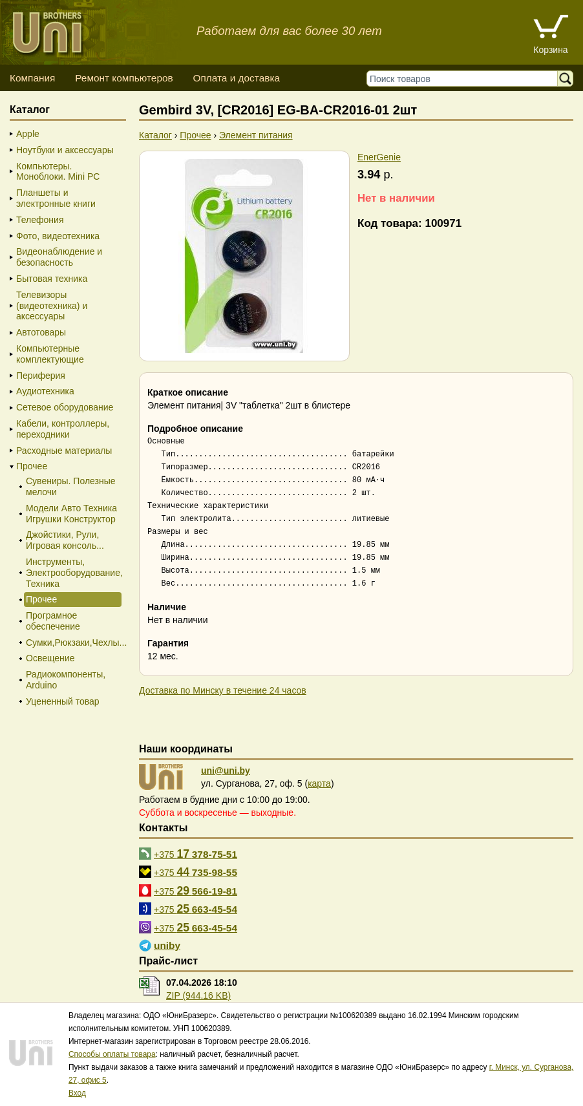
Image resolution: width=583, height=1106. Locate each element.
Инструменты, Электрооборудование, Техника (73, 573)
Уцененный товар (63, 701)
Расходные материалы (64, 450)
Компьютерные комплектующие (50, 354)
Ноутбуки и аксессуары (65, 150)
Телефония (39, 220)
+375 (195, 853)
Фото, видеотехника (58, 236)
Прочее (31, 466)
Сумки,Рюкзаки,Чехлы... (73, 642)
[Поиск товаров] (465, 78)
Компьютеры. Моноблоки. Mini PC (58, 171)
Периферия (40, 375)
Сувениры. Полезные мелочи (71, 486)
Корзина (550, 50)
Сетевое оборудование (64, 407)
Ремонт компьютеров (124, 77)
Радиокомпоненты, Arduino (65, 679)
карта (319, 783)
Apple (27, 134)
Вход (77, 1093)
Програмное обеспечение (53, 621)
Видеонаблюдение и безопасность (59, 257)
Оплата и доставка (236, 77)
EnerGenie (379, 157)
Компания (32, 77)
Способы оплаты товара (112, 1054)
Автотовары (41, 332)
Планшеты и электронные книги (56, 198)
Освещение (50, 658)
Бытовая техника (51, 278)
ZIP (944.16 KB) (198, 995)
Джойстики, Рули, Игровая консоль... (65, 540)
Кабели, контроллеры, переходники (62, 429)
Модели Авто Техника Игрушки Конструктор (71, 513)
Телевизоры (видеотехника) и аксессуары (51, 306)
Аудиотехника (45, 391)
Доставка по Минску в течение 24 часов (222, 690)
